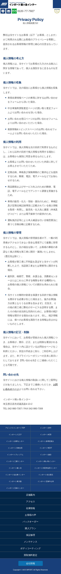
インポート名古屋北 (45, 475)
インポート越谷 (45, 455)
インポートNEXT (46, 448)
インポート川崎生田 (15, 448)
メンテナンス (30, 541)
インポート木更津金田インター (45, 468)
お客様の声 (30, 515)
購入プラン (30, 528)
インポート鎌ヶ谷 (15, 468)
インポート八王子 (15, 434)
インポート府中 (45, 428)
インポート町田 (45, 434)
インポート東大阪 (15, 481)
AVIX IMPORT (4, 4)
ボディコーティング (30, 548)
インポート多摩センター (15, 441)
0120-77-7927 (26, 11)
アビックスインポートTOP (15, 428)
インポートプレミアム (15, 455)
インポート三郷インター (15, 461)
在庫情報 (30, 508)
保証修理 (30, 535)
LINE (2, 11)
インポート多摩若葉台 (46, 441)
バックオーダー (31, 521)
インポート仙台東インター (15, 475)
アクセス (30, 501)
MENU (57, 4)
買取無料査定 (30, 555)
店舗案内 (30, 495)
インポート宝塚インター (15, 488)
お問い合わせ (8, 11)
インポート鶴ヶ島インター (45, 461)
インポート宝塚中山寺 (46, 481)
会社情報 (30, 563)
